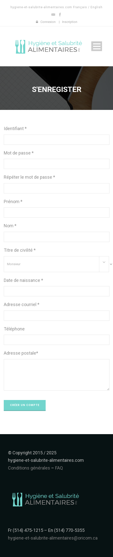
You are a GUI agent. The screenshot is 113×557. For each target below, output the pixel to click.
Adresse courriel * (21, 304)
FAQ (59, 468)
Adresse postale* (21, 353)
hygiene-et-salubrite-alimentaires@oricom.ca (53, 538)
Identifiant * (15, 128)
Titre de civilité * (20, 250)
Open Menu (96, 46)
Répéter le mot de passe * (29, 177)
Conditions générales (29, 468)
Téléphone (14, 328)
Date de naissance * (23, 280)
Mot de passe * (19, 153)
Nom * (10, 225)
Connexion (48, 22)
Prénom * (13, 201)
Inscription (69, 22)
